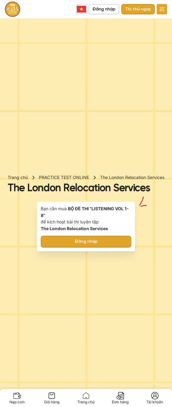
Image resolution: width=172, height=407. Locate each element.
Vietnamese (81, 9)
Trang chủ (18, 177)
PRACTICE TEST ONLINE (64, 177)
